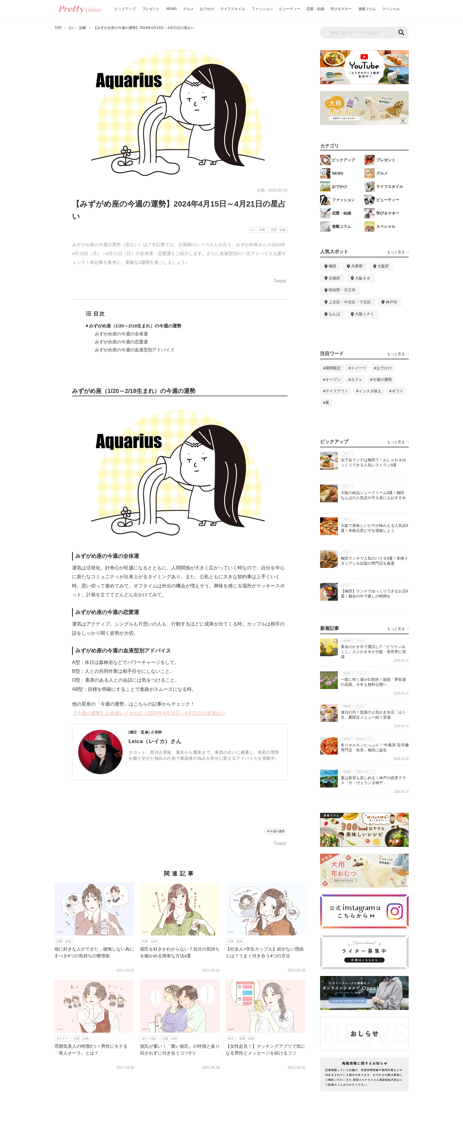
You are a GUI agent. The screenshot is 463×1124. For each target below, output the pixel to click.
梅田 (332, 266)
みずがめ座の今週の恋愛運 (121, 341)
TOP (57, 28)
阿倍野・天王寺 (342, 290)
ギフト (397, 391)
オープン (333, 379)
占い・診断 (77, 28)
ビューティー (289, 9)
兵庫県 (357, 266)
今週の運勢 (277, 831)
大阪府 (383, 266)
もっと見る (396, 252)
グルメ (188, 9)
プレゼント (151, 9)
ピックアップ (125, 9)
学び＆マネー (341, 9)
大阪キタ (362, 278)
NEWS (171, 9)
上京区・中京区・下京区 (350, 302)
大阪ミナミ (364, 314)
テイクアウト (336, 391)
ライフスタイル (232, 9)
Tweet (279, 281)
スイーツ (358, 368)
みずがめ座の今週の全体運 (121, 333)
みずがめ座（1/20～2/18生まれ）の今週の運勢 (135, 325)
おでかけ (207, 9)
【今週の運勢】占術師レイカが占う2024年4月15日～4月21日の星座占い (149, 713)
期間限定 (333, 368)
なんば (334, 314)
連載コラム (367, 9)
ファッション (262, 9)
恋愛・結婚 (315, 9)
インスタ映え (370, 391)
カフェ (356, 379)
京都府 (334, 278)
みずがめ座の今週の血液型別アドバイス (135, 349)
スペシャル (391, 9)
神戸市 (391, 302)
